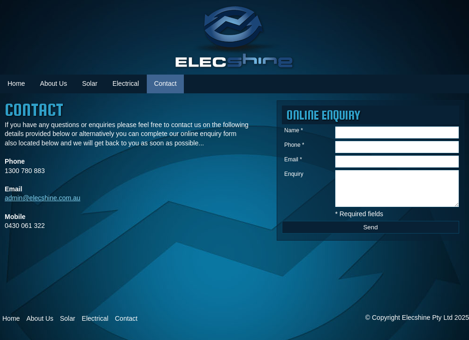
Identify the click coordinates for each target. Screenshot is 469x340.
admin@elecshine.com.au (42, 198)
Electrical (126, 83)
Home (16, 83)
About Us (39, 318)
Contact (165, 83)
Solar (90, 83)
